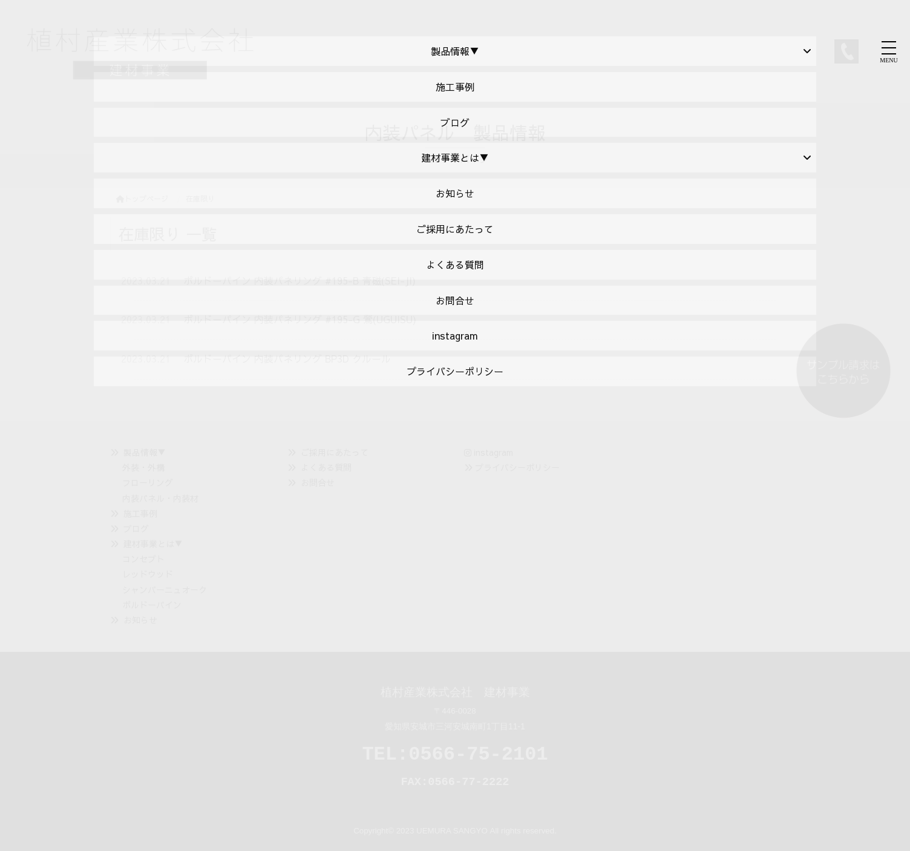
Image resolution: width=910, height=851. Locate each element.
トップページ (142, 198)
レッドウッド (147, 574)
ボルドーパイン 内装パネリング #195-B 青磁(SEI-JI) (299, 280)
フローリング (147, 482)
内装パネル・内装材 (160, 498)
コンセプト (143, 559)
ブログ (136, 528)
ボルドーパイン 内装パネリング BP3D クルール (287, 358)
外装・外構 (143, 467)
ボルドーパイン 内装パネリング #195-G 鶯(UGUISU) (299, 319)
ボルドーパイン (152, 605)
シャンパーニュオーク (164, 589)
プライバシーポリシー (517, 467)
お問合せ (318, 482)
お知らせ (140, 620)
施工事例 (140, 513)
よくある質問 (326, 467)
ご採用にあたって (334, 452)
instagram (488, 452)
